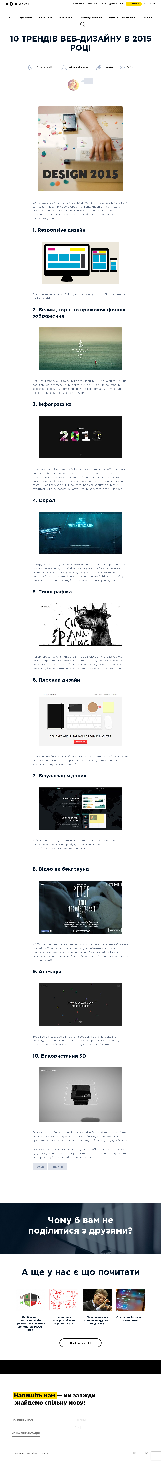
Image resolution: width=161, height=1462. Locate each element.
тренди (40, 1166)
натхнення (57, 1166)
